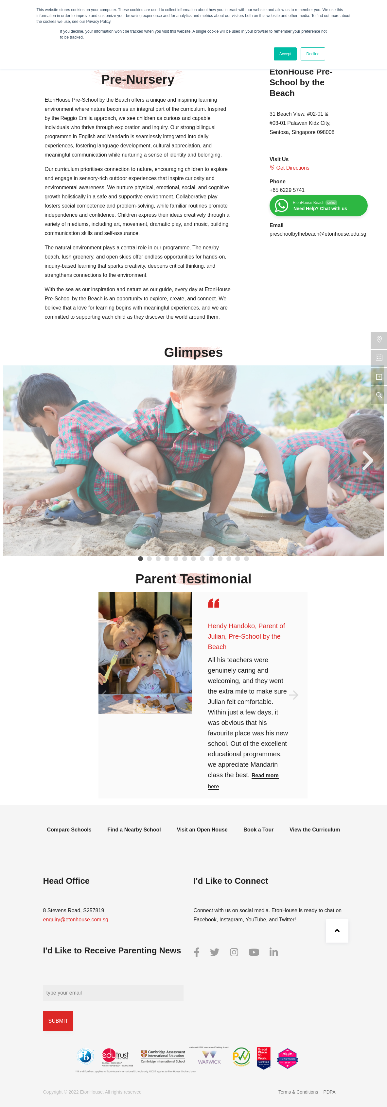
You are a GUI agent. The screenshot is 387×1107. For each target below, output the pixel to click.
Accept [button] (285, 54)
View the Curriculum (315, 829)
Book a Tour (258, 829)
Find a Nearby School (134, 829)
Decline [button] (312, 54)
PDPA (329, 1092)
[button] (140, 558)
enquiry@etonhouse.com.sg (75, 919)
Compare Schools (69, 829)
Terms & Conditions (298, 1092)
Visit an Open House (202, 829)
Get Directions (289, 168)
